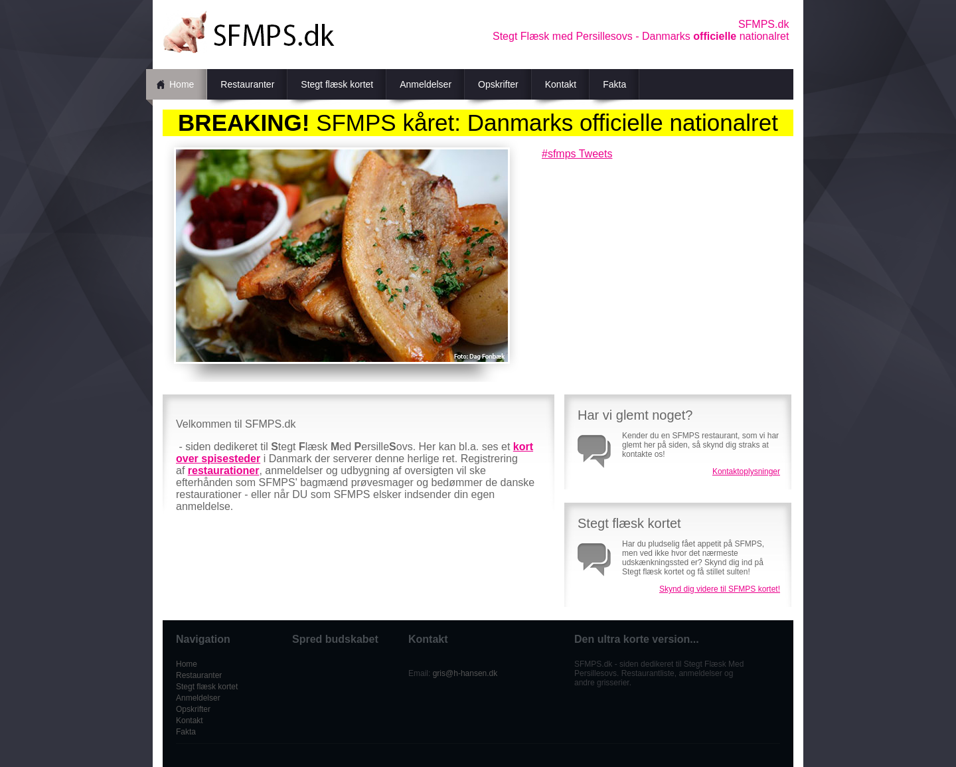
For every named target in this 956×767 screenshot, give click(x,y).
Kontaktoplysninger (746, 471)
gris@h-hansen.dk (465, 673)
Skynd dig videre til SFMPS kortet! (719, 589)
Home (181, 84)
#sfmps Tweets (577, 153)
